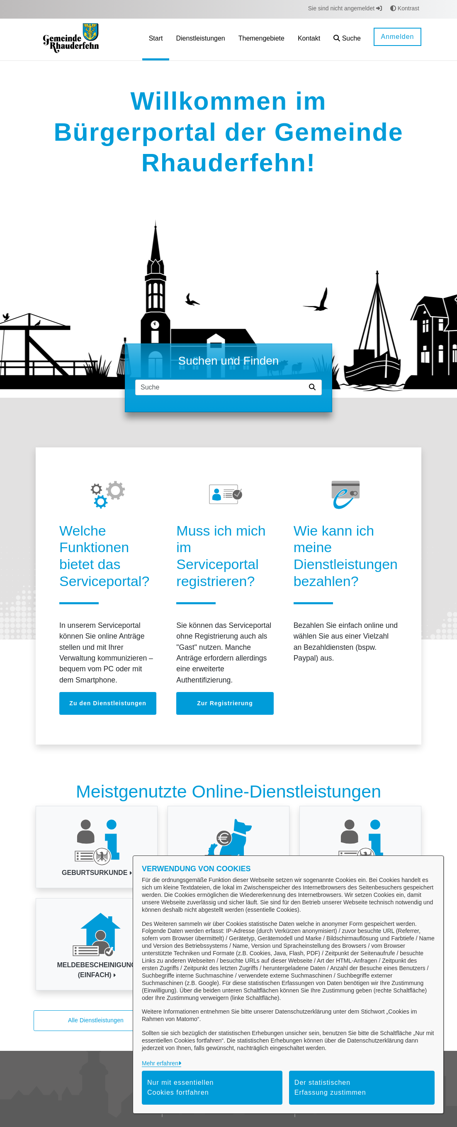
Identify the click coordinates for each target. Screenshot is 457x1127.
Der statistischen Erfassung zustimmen (330, 1087)
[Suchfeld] (220, 387)
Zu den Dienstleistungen (107, 703)
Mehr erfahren (160, 1063)
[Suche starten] (314, 387)
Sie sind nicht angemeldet (345, 8)
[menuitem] (156, 39)
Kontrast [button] (404, 8)
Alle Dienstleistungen (96, 1020)
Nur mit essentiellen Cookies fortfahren (180, 1087)
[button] (347, 39)
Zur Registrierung (225, 703)
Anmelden (397, 36)
